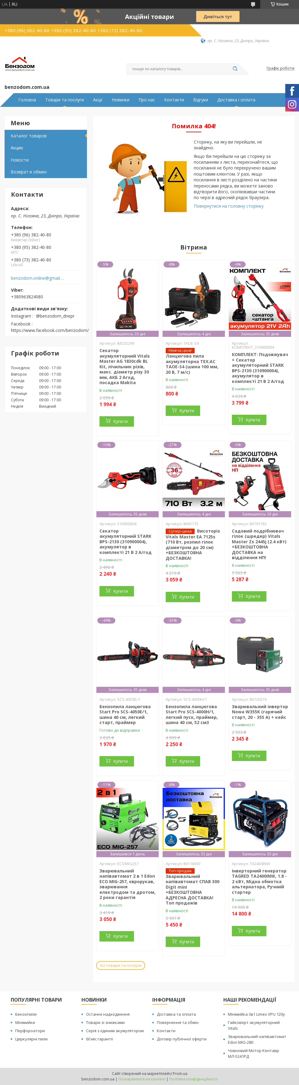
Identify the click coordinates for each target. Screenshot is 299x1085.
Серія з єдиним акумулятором (115, 1030)
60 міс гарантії (99, 1039)
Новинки (120, 100)
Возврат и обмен (29, 172)
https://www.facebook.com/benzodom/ (50, 330)
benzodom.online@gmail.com (37, 278)
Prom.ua (180, 1073)
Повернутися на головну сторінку (229, 206)
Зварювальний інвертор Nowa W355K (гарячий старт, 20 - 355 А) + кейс (260, 712)
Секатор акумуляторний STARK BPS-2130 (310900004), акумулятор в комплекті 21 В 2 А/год (125, 541)
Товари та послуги (64, 100)
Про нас (147, 100)
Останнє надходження (108, 1014)
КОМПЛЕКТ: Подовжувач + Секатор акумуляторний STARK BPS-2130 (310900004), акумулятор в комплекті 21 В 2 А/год (260, 367)
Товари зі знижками (105, 1022)
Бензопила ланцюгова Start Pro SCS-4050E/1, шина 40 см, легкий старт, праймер (125, 715)
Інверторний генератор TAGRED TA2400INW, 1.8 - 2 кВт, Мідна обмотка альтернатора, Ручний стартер (259, 881)
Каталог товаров (29, 136)
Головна (27, 100)
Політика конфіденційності (193, 1079)
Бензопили (26, 1014)
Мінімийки (25, 1022)
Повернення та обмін (178, 1022)
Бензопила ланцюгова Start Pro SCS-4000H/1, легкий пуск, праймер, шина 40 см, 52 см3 (192, 715)
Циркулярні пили (31, 1039)
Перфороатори (30, 1030)
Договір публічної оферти (182, 1039)
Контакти (174, 100)
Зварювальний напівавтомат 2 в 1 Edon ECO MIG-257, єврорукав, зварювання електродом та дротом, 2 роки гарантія (127, 884)
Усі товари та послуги (121, 965)
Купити (120, 421)
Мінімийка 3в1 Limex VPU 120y (256, 1014)
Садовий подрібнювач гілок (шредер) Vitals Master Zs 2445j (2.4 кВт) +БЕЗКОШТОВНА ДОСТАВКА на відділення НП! (259, 544)
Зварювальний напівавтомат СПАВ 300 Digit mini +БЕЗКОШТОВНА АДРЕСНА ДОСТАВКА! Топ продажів (192, 889)
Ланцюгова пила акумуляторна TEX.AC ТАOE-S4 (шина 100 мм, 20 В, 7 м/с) (192, 364)
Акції (98, 100)
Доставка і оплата (236, 100)
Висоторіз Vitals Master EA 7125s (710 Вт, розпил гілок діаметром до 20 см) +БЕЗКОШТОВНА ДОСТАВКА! (193, 544)
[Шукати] (235, 69)
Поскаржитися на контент (141, 1079)
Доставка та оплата (176, 1014)
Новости (20, 160)
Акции (17, 148)
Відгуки (200, 100)
